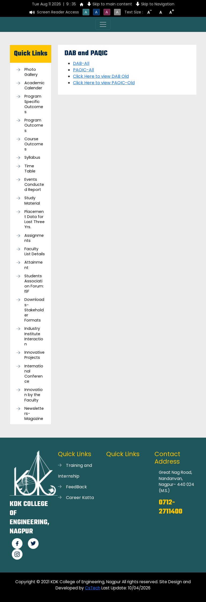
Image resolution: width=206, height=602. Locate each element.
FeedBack (76, 487)
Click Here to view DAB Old (101, 76)
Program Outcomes (33, 125)
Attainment (33, 265)
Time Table (29, 169)
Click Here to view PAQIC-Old (104, 83)
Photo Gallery (31, 72)
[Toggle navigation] (103, 24)
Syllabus (32, 157)
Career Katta (80, 497)
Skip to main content (112, 4)
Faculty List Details (34, 251)
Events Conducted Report (34, 184)
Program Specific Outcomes (33, 104)
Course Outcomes (33, 144)
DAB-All (81, 63)
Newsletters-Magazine (34, 413)
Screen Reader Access (58, 12)
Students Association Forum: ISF (34, 284)
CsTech (92, 588)
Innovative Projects (34, 355)
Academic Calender (34, 85)
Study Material (32, 200)
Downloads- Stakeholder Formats (34, 310)
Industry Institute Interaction (33, 336)
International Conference (33, 374)
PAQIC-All (83, 70)
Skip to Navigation (157, 4)
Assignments (34, 238)
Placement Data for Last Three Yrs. (34, 219)
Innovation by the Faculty (33, 394)
